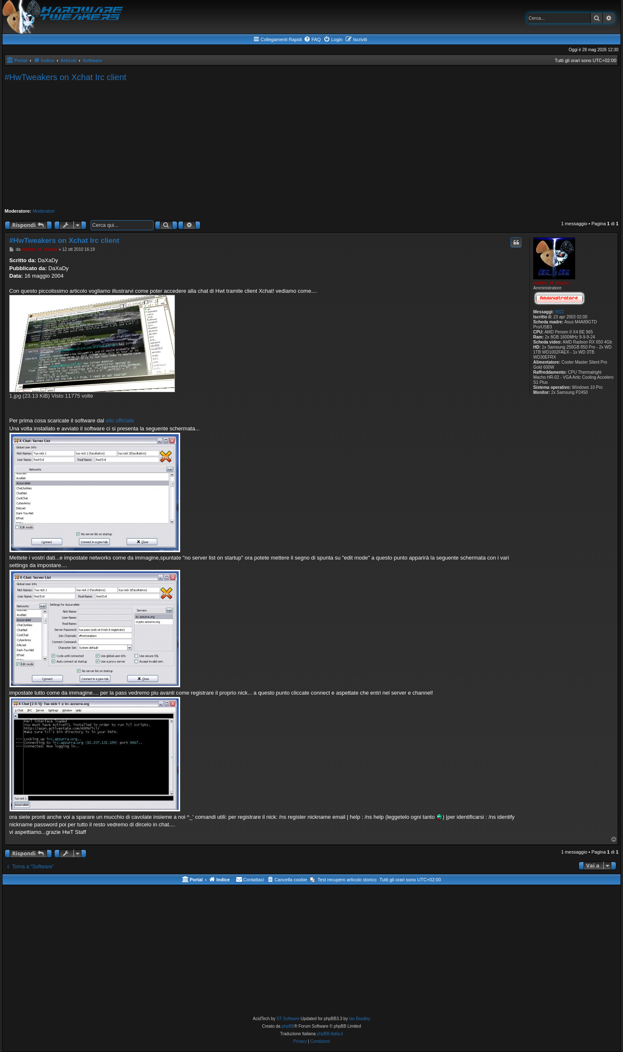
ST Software (288, 1018)
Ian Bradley (359, 1018)
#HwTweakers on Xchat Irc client (65, 77)
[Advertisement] (311, 145)
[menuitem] (312, 39)
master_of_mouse (551, 283)
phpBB (288, 1026)
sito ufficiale (120, 420)
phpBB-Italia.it (330, 1033)
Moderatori (44, 211)
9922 (559, 312)
